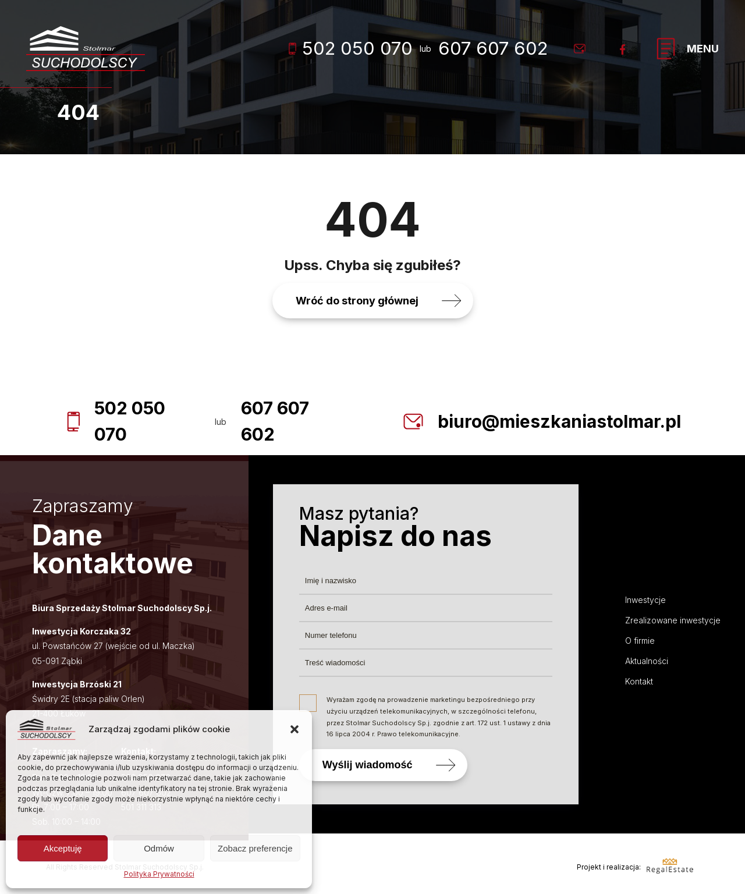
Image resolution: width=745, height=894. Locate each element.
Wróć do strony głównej (357, 301)
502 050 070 (351, 48)
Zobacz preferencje (255, 848)
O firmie (640, 640)
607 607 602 (493, 48)
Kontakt (639, 681)
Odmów (159, 848)
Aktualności (646, 661)
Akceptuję (63, 848)
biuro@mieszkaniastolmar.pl (559, 421)
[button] (294, 729)
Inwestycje (645, 600)
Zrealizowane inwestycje (673, 620)
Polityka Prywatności (159, 874)
